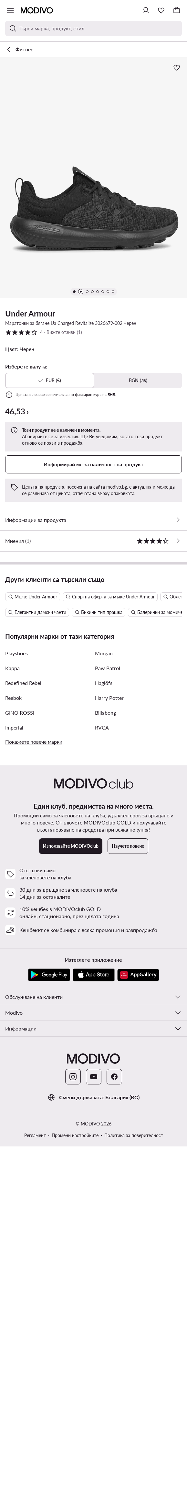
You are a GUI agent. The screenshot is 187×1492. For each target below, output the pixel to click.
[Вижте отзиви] (178, 541)
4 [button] (43, 332)
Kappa (12, 968)
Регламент (35, 1435)
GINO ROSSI (19, 1013)
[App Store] (94, 1275)
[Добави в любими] (176, 67)
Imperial (14, 1028)
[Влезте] (145, 10)
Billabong (105, 1013)
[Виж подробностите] (178, 520)
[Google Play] (49, 1275)
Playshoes (16, 953)
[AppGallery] (138, 1275)
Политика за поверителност (133, 1435)
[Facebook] (114, 1377)
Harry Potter (109, 998)
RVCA (102, 1028)
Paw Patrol (107, 968)
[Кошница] (176, 10)
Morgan (104, 953)
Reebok (13, 998)
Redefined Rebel (23, 983)
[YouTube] (93, 1377)
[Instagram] (73, 1377)
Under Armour (30, 313)
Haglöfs (103, 983)
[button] (93, 177)
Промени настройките (75, 1435)
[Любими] (161, 10)
